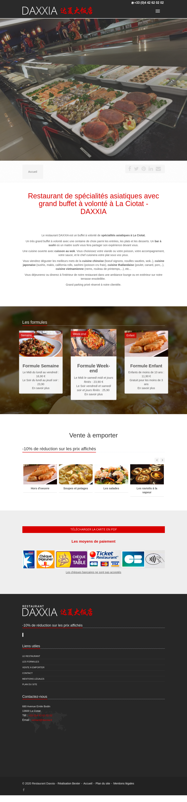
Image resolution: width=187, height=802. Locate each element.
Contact (27, 673)
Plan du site (29, 684)
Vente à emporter (33, 667)
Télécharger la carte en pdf (93, 529)
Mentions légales (33, 679)
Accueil (87, 783)
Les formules (30, 661)
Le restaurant (31, 656)
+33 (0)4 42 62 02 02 (149, 2)
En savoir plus (93, 389)
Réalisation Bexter (69, 783)
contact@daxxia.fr (41, 720)
